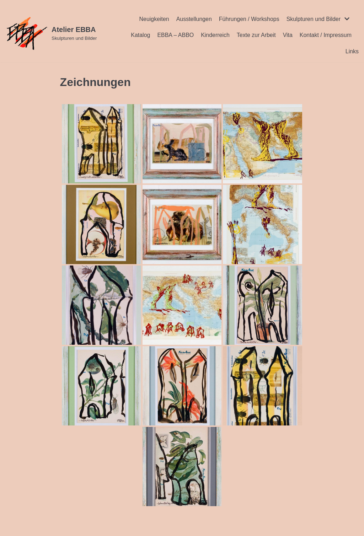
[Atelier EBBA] (51, 33)
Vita (287, 35)
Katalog (139, 35)
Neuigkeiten (154, 19)
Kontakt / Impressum (325, 35)
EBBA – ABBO (175, 35)
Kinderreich (214, 35)
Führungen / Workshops (249, 19)
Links (352, 51)
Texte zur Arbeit (255, 35)
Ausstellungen (194, 19)
